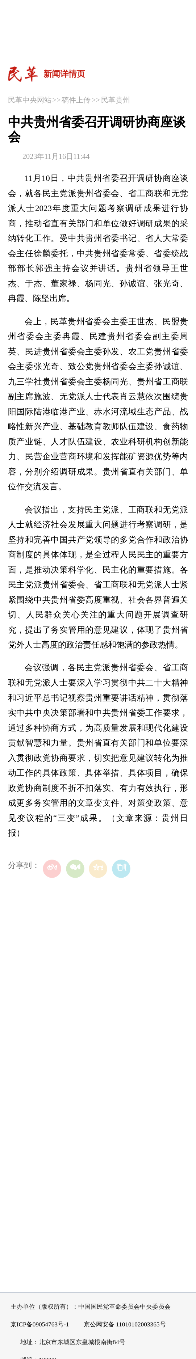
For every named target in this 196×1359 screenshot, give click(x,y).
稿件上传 (76, 100)
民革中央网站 (29, 100)
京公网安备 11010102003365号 (120, 1325)
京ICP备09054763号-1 (40, 1324)
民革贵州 (115, 100)
